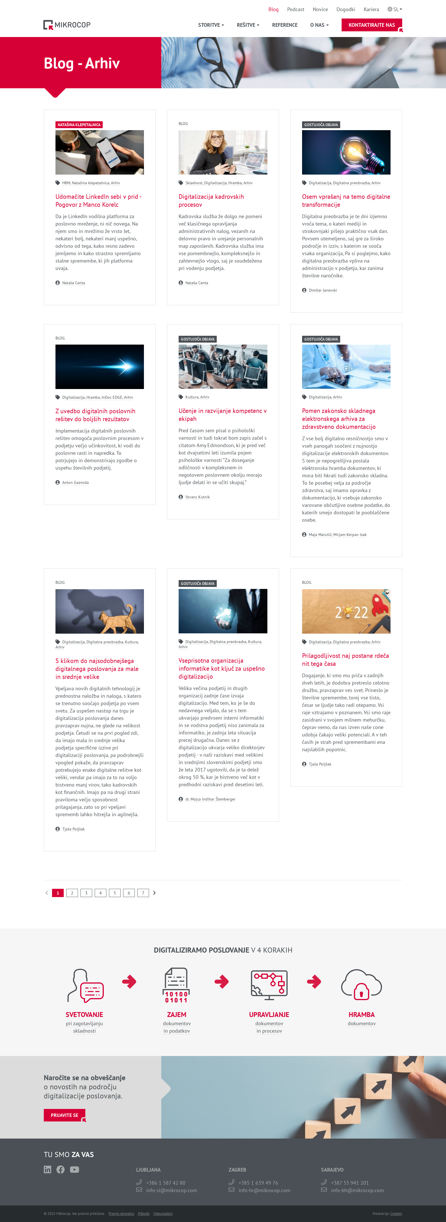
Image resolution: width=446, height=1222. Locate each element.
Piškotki (144, 1213)
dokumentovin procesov (269, 1022)
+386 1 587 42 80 (165, 1183)
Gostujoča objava (321, 124)
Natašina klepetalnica (79, 124)
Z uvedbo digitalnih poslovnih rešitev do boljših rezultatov (95, 415)
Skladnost (194, 182)
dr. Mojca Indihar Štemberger (210, 799)
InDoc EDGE (112, 397)
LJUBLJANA (148, 1169)
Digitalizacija (215, 182)
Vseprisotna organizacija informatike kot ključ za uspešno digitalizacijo (222, 668)
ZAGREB (237, 1169)
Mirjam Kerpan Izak (350, 534)
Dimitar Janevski (323, 290)
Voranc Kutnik (197, 497)
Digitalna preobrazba (351, 182)
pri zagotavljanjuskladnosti (84, 1022)
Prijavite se (64, 1115)
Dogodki (345, 9)
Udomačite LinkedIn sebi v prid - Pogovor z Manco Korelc (98, 200)
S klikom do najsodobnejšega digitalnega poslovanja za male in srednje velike (97, 669)
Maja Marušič (320, 534)
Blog (274, 9)
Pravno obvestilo (121, 1213)
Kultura (192, 397)
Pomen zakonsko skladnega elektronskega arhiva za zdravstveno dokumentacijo (339, 419)
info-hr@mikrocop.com (264, 1190)
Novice (320, 9)
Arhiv (115, 182)
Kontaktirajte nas (372, 25)
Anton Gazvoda (75, 482)
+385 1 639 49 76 (258, 1183)
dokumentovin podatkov (176, 1022)
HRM (66, 182)
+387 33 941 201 (350, 1183)
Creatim (396, 1213)
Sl (396, 9)
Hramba (235, 182)
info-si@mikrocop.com (171, 1190)
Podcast (295, 9)
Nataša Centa (73, 282)
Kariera (371, 9)
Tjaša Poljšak (73, 829)
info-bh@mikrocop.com (357, 1190)
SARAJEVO (332, 1169)
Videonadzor (163, 1213)
